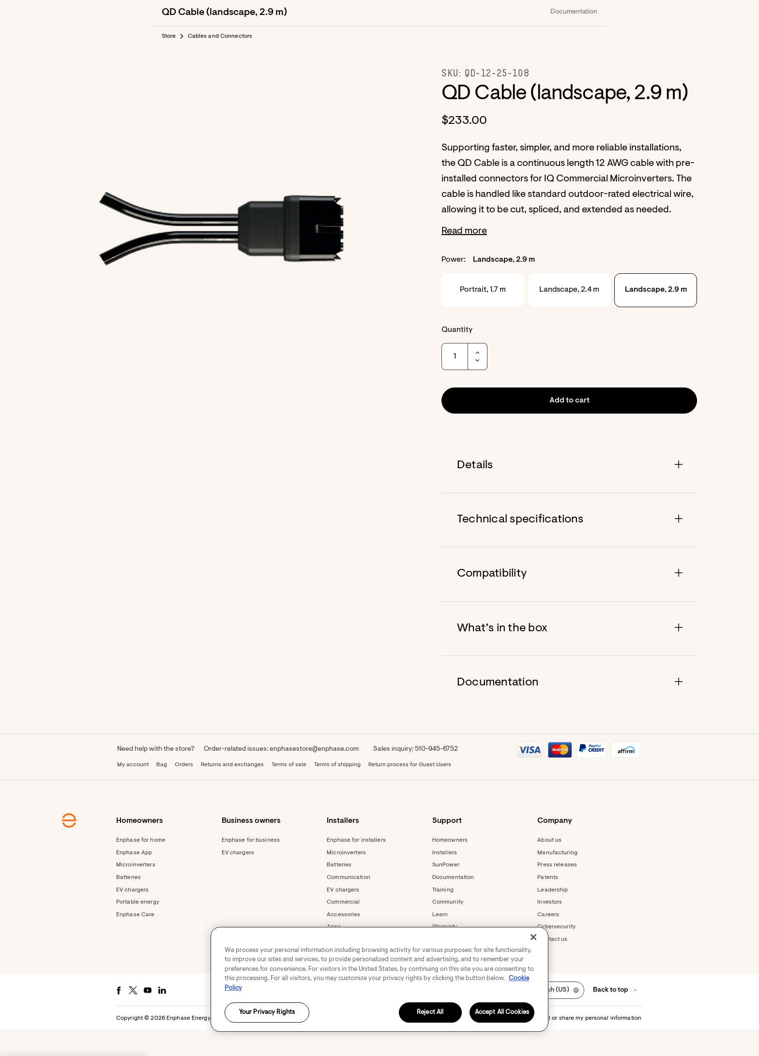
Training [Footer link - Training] (443, 916)
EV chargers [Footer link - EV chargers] (132, 916)
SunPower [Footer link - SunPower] (445, 891)
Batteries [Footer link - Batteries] (128, 904)
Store (169, 62)
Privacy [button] (404, 1044)
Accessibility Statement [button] (454, 1044)
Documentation (573, 38)
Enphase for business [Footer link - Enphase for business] (251, 866)
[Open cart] (545, 12)
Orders (184, 791)
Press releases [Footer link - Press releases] (557, 891)
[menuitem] (492, 12)
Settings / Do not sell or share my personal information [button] (567, 1044)
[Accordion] (569, 492)
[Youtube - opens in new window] (147, 1016)
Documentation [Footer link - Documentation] (453, 904)
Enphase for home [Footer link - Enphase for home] (141, 866)
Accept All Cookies (502, 1013)
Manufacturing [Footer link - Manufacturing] (557, 879)
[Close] (533, 937)
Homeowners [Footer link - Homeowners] (450, 866)
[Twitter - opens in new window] (133, 1016)
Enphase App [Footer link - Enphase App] (134, 879)
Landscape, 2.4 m (569, 316)
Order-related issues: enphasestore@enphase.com (281, 775)
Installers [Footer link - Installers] (444, 879)
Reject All (430, 1013)
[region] (379, 979)
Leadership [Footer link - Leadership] (552, 916)
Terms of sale (289, 791)
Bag (161, 791)
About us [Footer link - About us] (549, 866)
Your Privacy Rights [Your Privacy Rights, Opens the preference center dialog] (267, 1013)
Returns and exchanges (232, 791)
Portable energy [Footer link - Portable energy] (137, 928)
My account (133, 791)
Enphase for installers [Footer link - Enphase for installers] (356, 866)
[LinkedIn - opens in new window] (162, 1016)
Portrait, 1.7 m (483, 316)
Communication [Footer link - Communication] (348, 904)
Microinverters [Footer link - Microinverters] (135, 891)
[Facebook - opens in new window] (118, 1016)
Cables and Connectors (220, 62)
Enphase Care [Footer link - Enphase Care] (135, 941)
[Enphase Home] (167, 12)
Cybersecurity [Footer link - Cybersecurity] (556, 953)
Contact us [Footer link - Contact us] (552, 965)
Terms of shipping (337, 791)
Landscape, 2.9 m (656, 316)
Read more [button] (464, 257)
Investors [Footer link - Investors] (549, 928)
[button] (579, 12)
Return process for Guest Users (409, 791)
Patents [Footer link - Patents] (547, 904)
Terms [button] (378, 1044)
